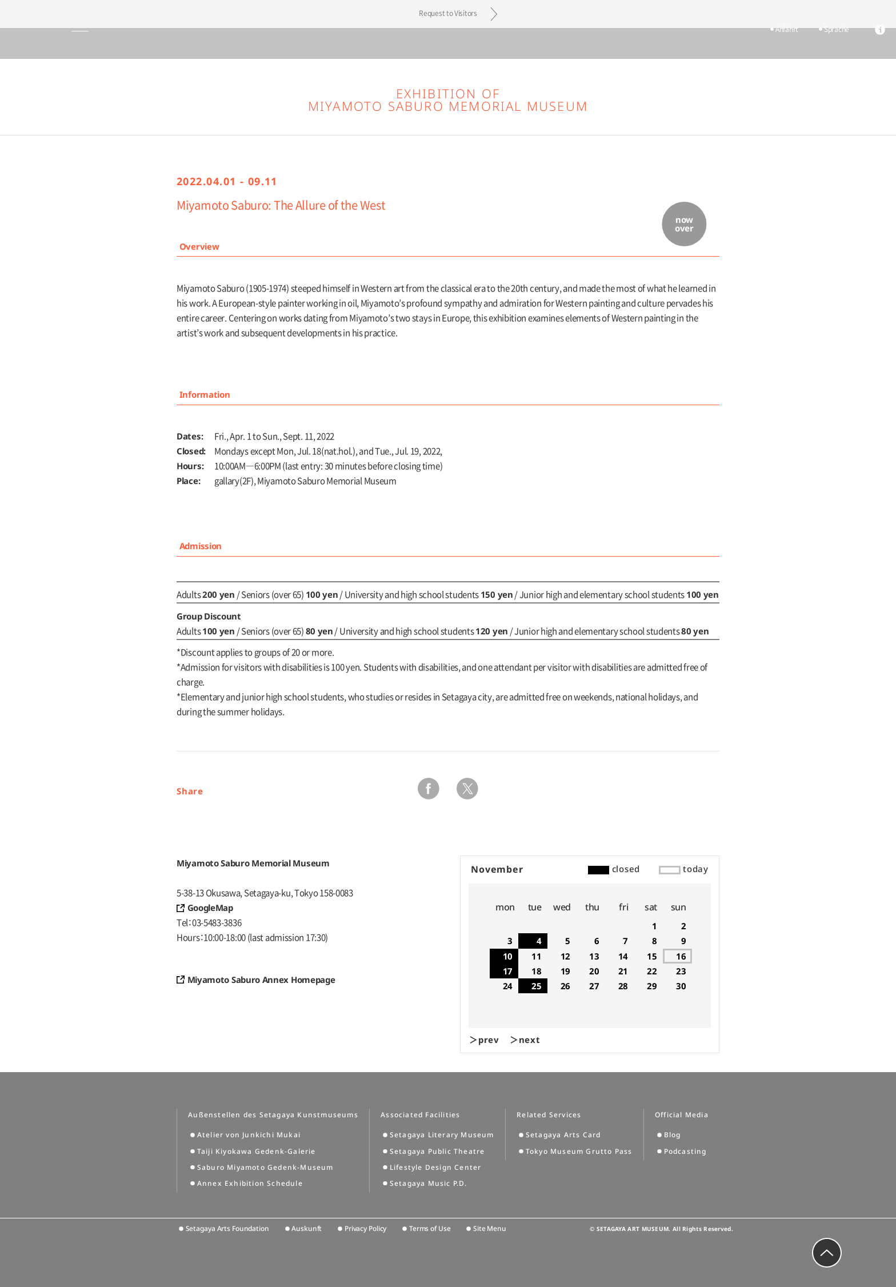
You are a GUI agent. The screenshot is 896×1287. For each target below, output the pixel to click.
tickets (724, 44)
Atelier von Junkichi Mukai (249, 1134)
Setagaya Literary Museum (442, 1134)
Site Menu (489, 1228)
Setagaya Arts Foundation (227, 1228)
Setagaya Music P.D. (428, 1183)
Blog (672, 1134)
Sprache (819, 44)
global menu (40, 43)
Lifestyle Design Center (436, 1167)
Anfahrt (769, 44)
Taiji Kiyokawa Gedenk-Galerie (256, 1151)
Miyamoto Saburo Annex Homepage (261, 979)
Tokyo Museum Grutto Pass (579, 1151)
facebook (428, 788)
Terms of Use (430, 1228)
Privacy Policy (365, 1228)
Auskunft (306, 1228)
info (863, 44)
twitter (467, 788)
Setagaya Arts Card (563, 1134)
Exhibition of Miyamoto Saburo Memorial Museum (448, 99)
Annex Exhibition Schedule (250, 1183)
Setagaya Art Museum (448, 43)
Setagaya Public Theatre (437, 1151)
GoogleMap (210, 907)
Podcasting (685, 1151)
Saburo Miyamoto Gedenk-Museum (265, 1167)
